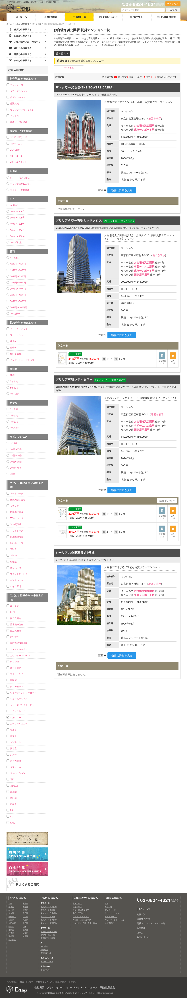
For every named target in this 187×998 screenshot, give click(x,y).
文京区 (25, 916)
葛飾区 (11, 936)
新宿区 (11, 906)
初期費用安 (109, 923)
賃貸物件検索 (143, 918)
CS (11, 816)
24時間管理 (15, 524)
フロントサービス (19, 574)
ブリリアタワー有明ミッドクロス (79, 220)
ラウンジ (14, 505)
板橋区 (11, 929)
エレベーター (16, 567)
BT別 (12, 611)
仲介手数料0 (16, 353)
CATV (12, 822)
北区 (24, 926)
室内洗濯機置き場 (19, 642)
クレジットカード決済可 (22, 359)
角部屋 (13, 797)
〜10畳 (13, 443)
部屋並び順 (166, 500)
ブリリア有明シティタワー (74, 379)
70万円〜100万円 (18, 307)
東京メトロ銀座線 (48, 916)
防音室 (13, 748)
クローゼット (16, 686)
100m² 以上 (16, 242)
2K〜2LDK (15, 149)
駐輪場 (13, 561)
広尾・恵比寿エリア (81, 910)
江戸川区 (12, 939)
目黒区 (11, 920)
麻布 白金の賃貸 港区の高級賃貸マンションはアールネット (72, 993)
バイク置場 (15, 586)
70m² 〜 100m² (17, 236)
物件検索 (50, 17)
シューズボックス (19, 698)
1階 (12, 779)
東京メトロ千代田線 (49, 919)
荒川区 (25, 929)
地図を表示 (154, 118)
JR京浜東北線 (46, 953)
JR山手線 (44, 946)
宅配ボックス (16, 543)
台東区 (11, 913)
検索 (173, 9)
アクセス (172, 3)
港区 (10, 903)
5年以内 (14, 387)
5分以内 (14, 415)
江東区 (25, 910)
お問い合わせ (108, 17)
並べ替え (61, 53)
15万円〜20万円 (18, 270)
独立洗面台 (15, 618)
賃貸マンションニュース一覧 (151, 923)
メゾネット (15, 742)
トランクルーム (17, 711)
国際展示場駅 (141, 274)
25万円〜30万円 (18, 282)
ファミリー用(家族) (19, 189)
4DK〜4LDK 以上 (18, 162)
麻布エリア (77, 903)
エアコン (14, 605)
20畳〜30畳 (16, 461)
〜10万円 (14, 257)
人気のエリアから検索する (86, 898)
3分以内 (14, 409)
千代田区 (12, 916)
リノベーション (17, 773)
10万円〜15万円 (18, 264)
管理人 (13, 549)
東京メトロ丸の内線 (49, 906)
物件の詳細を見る (121, 190)
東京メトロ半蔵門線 (49, 923)
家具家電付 (15, 760)
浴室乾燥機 (15, 630)
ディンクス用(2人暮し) (21, 183)
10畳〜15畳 (16, 449)
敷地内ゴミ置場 (17, 499)
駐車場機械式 (16, 536)
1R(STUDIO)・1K (18, 137)
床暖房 (13, 680)
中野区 (11, 926)
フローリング (16, 673)
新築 (12, 375)
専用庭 (13, 729)
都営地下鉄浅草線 (48, 938)
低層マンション (17, 97)
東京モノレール (47, 961)
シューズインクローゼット (23, 704)
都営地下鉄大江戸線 (49, 931)
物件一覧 (79, 17)
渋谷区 (25, 906)
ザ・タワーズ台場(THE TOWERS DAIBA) (85, 87)
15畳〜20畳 (16, 455)
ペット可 (14, 115)
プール (13, 555)
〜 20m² (14, 205)
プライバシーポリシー (59, 987)
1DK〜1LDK (16, 143)
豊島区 (25, 920)
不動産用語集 (107, 987)
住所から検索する (18, 898)
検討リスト (137, 17)
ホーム (21, 17)
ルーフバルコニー (19, 723)
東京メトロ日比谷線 (49, 913)
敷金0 (13, 347)
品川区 (11, 910)
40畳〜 (13, 474)
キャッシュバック (19, 328)
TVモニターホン (18, 518)
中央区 (25, 903)
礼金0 (13, 341)
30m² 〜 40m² (17, 217)
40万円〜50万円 (18, 295)
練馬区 (25, 936)
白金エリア (77, 906)
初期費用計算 (166, 17)
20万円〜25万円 (18, 276)
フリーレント (16, 335)
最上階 (13, 791)
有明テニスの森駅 (144, 266)
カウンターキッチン (20, 655)
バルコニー (15, 717)
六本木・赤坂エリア (81, 916)
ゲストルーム (16, 580)
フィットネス (16, 530)
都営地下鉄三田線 (48, 934)
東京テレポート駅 (144, 129)
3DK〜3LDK (16, 156)
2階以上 (14, 785)
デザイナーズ (16, 84)
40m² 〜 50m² (17, 223)
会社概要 (39, 987)
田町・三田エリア (80, 913)
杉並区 (11, 933)
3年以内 (14, 381)
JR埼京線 (44, 949)
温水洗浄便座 (16, 624)
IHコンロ (14, 661)
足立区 (25, 933)
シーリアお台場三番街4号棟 (75, 553)
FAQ (76, 987)
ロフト (13, 735)
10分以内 (14, 427)
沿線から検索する (22, 23)
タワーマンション (19, 91)
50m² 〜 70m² (17, 230)
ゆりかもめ (36, 23)
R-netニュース (89, 987)
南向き (13, 804)
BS (11, 810)
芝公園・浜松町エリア (82, 920)
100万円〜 (15, 313)
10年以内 (14, 393)
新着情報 (141, 927)
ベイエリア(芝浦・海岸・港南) (85, 923)
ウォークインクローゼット (23, 692)
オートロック (16, 493)
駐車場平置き (16, 512)
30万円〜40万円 (18, 288)
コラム (140, 932)
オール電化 (15, 667)
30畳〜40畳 (16, 467)
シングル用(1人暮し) (20, 177)
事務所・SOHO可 (18, 122)
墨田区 (25, 913)
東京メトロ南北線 (48, 910)
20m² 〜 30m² (17, 211)
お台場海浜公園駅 (144, 125)
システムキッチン (19, 649)
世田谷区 (12, 923)
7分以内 (14, 421)
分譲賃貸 (14, 103)
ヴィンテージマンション (22, 109)
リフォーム (15, 766)
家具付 (13, 754)
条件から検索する (114, 898)
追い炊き (14, 636)
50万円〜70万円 (18, 301)
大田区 (25, 923)
